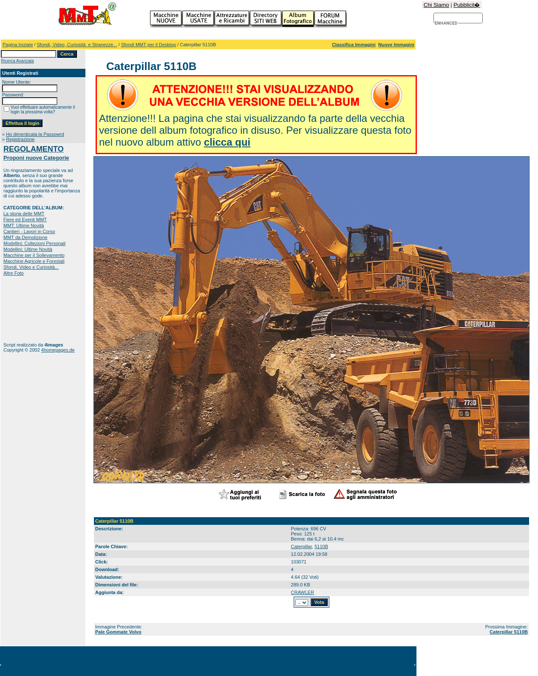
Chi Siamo (436, 5)
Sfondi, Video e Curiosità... (31, 267)
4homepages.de (58, 349)
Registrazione (20, 139)
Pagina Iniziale (18, 44)
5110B (321, 546)
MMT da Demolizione (25, 237)
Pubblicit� (466, 5)
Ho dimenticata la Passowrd (35, 134)
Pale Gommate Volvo (118, 631)
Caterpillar (301, 546)
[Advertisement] (30, 308)
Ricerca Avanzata (17, 61)
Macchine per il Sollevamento (34, 255)
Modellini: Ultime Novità (27, 249)
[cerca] (446, 23)
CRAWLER (302, 592)
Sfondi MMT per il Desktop (148, 44)
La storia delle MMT (24, 213)
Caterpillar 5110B (509, 631)
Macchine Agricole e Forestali (34, 261)
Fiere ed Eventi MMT (25, 219)
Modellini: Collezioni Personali (34, 243)
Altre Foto (13, 273)
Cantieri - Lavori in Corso (29, 231)
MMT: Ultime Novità (23, 225)
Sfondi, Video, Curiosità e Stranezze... (77, 44)
